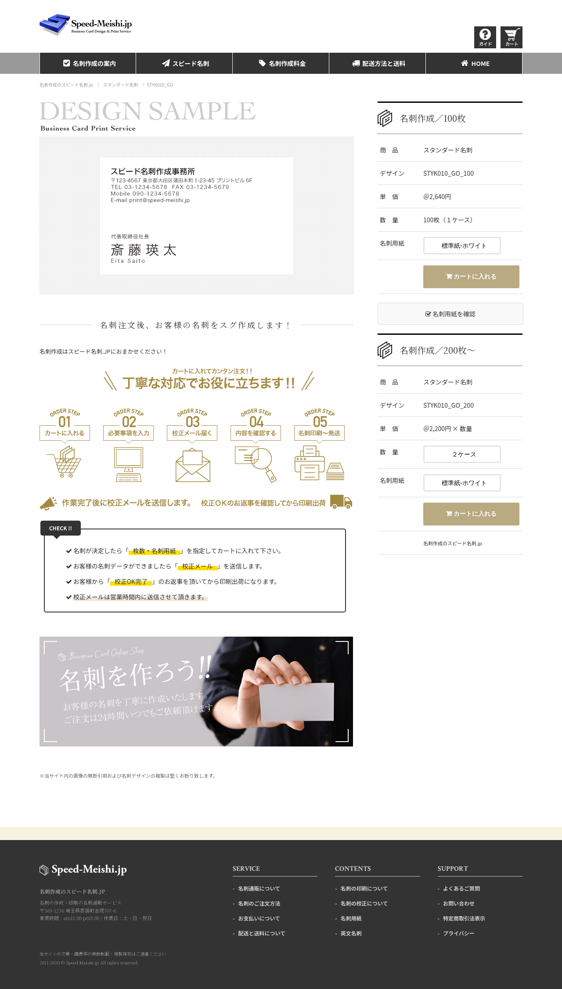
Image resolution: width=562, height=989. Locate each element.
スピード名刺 (184, 63)
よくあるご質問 (461, 888)
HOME (474, 63)
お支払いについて (259, 918)
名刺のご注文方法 (259, 903)
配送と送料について (261, 933)
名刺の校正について (364, 903)
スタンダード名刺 (120, 84)
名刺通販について (259, 888)
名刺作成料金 (281, 63)
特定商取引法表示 (464, 918)
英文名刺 (351, 933)
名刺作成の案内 (88, 63)
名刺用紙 (351, 918)
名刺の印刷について (364, 888)
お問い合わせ (459, 903)
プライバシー (459, 933)
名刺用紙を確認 (450, 313)
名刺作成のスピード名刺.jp (66, 84)
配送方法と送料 (377, 63)
